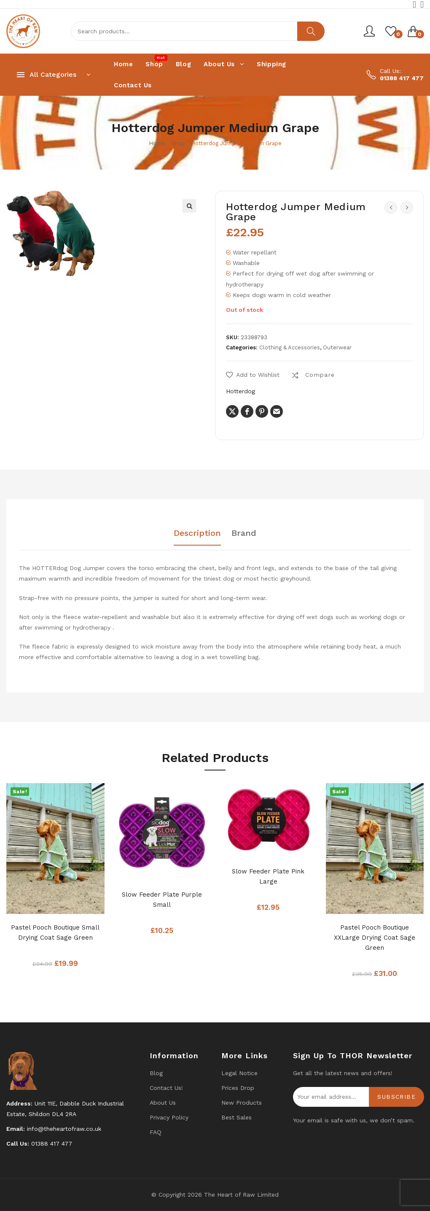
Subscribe (396, 1096)
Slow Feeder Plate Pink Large (268, 876)
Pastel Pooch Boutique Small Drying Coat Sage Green (55, 932)
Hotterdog (240, 391)
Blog (156, 1073)
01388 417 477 (402, 78)
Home (157, 143)
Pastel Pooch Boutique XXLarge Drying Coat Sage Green (374, 938)
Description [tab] (197, 533)
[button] (189, 206)
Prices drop (237, 1087)
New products (241, 1102)
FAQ (155, 1132)
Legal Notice (239, 1073)
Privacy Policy (169, 1117)
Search (311, 31)
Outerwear (337, 347)
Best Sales (236, 1117)
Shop (178, 143)
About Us (163, 1102)
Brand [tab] (243, 533)
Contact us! (166, 1087)
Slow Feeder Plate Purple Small (162, 899)
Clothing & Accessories (289, 347)
